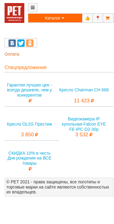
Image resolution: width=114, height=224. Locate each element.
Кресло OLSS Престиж (29, 124)
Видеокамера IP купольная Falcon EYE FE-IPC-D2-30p (84, 124)
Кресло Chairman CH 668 (84, 89)
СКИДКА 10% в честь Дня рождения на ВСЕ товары (29, 158)
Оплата (12, 54)
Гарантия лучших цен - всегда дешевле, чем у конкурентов (29, 90)
